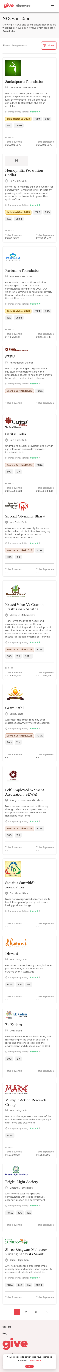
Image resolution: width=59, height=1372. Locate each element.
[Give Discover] (17, 6)
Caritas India (15, 434)
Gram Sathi (14, 708)
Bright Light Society (21, 1182)
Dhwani (11, 954)
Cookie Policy (34, 1360)
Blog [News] (5, 1333)
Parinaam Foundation (22, 271)
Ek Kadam (13, 1025)
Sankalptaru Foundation (24, 82)
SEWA (10, 357)
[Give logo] (29, 1344)
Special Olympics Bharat (25, 516)
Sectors (7, 1326)
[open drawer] (52, 6)
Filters (48, 45)
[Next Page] (45, 1312)
